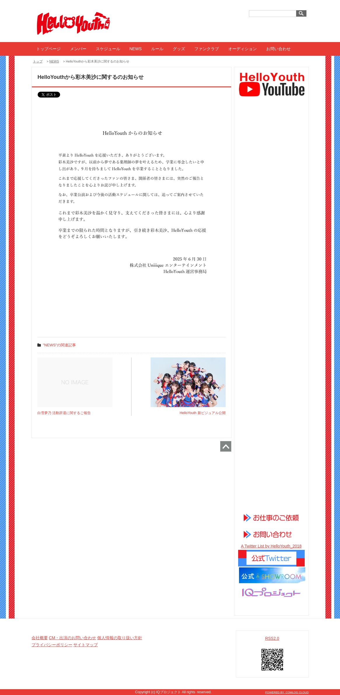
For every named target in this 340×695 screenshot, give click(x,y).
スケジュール (108, 48)
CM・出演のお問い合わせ (72, 637)
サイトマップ (85, 644)
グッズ (179, 48)
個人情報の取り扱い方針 (119, 637)
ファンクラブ (206, 48)
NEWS (136, 48)
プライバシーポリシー (52, 644)
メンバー (78, 48)
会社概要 (40, 637)
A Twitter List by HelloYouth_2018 (271, 546)
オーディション (242, 48)
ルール (157, 48)
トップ (38, 61)
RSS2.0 (272, 638)
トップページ (48, 48)
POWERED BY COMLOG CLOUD (286, 692)
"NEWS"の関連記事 (59, 345)
